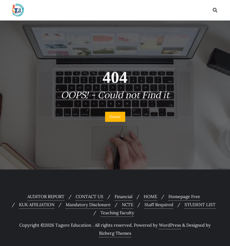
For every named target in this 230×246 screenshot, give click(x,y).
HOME (150, 196)
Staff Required (159, 204)
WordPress (170, 225)
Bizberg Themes (115, 233)
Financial (123, 196)
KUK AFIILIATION (36, 204)
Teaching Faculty (117, 212)
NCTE (127, 204)
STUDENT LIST (200, 204)
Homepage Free (184, 196)
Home (115, 116)
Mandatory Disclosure (88, 204)
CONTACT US (89, 196)
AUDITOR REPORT (45, 196)
